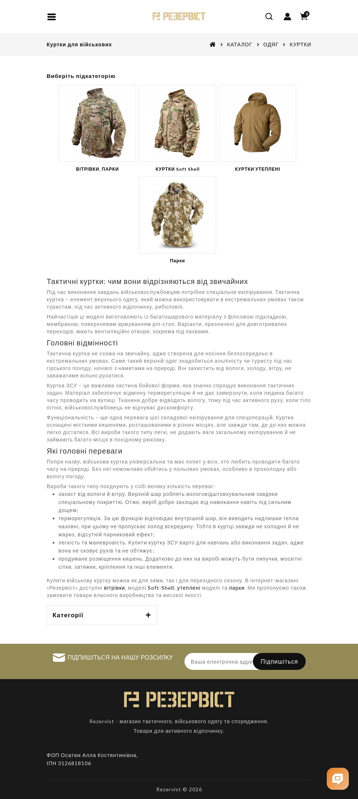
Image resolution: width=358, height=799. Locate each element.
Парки (177, 260)
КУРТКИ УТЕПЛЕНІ (257, 169)
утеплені (188, 588)
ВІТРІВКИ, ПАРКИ (97, 169)
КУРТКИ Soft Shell (177, 169)
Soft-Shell (161, 588)
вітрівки (114, 588)
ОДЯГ (271, 44)
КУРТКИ (300, 44)
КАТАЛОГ (240, 44)
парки (236, 588)
